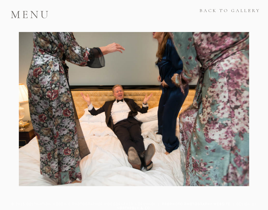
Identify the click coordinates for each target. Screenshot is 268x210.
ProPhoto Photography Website (196, 204)
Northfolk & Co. (134, 208)
